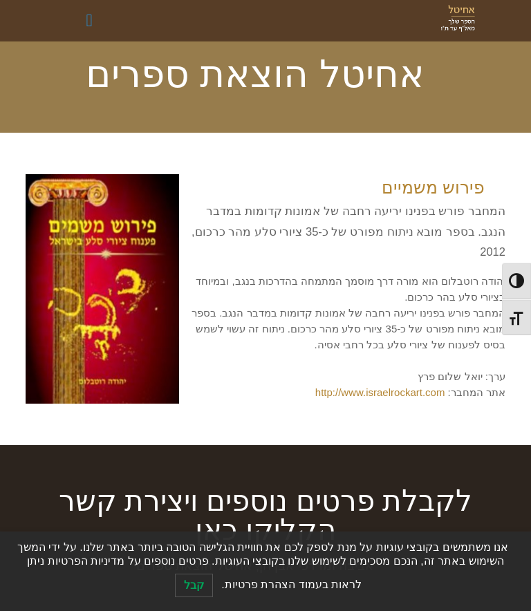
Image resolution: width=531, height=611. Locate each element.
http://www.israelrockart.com (380, 392)
